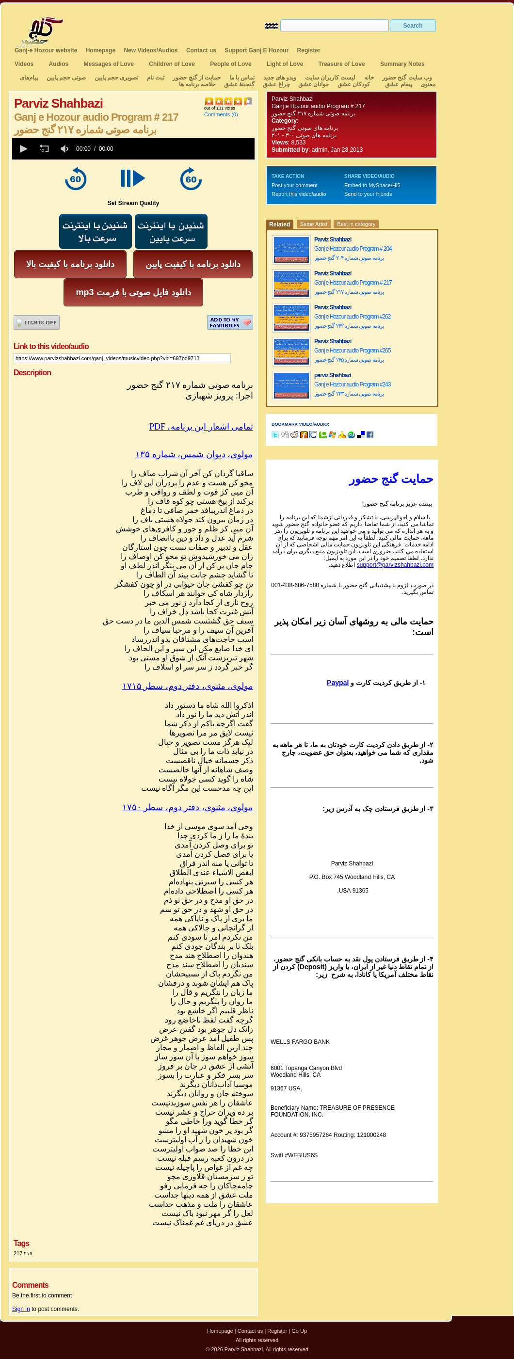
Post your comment (295, 185)
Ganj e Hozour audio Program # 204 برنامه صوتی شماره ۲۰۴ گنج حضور (353, 253)
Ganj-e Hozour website (46, 50)
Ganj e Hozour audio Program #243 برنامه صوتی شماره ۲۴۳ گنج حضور (352, 389)
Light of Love (285, 64)
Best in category (356, 224)
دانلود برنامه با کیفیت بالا (70, 264)
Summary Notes (402, 64)
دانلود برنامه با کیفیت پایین (193, 264)
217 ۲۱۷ (23, 1253)
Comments (217, 114)
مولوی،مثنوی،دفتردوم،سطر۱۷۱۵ (188, 686)
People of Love (230, 64)
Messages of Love (109, 64)
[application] (133, 149)
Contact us (201, 50)
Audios (58, 64)
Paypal (338, 683)
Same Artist (313, 224)
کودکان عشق (353, 84)
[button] (22, 149)
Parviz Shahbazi (293, 99)
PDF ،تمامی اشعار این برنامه (201, 427)
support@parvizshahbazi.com (395, 564)
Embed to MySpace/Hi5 (372, 185)
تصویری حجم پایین (115, 77)
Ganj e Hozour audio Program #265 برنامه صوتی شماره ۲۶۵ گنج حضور (352, 355)
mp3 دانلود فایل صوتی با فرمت (133, 292)
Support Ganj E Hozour (257, 50)
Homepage (100, 50)
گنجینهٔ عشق (239, 84)
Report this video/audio (299, 194)
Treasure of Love (342, 64)
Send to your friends (368, 194)
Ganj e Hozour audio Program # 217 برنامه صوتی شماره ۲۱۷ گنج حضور (353, 287)
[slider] (185, 149)
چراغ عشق (276, 84)
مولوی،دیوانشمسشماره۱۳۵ (194, 454)
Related (279, 224)
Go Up (299, 1331)
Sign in (21, 1309)
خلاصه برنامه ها (197, 84)
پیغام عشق (398, 84)
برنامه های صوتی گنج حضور (305, 128)
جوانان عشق (313, 84)
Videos (24, 64)
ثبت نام (155, 77)
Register (309, 50)
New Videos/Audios (150, 50)
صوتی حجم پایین (65, 77)
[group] (65, 149)
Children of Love (172, 64)
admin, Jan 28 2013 (337, 149)
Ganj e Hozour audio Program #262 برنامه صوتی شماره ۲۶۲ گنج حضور (352, 321)
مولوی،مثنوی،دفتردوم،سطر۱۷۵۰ (188, 807)
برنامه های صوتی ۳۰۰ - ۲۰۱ (305, 135)
